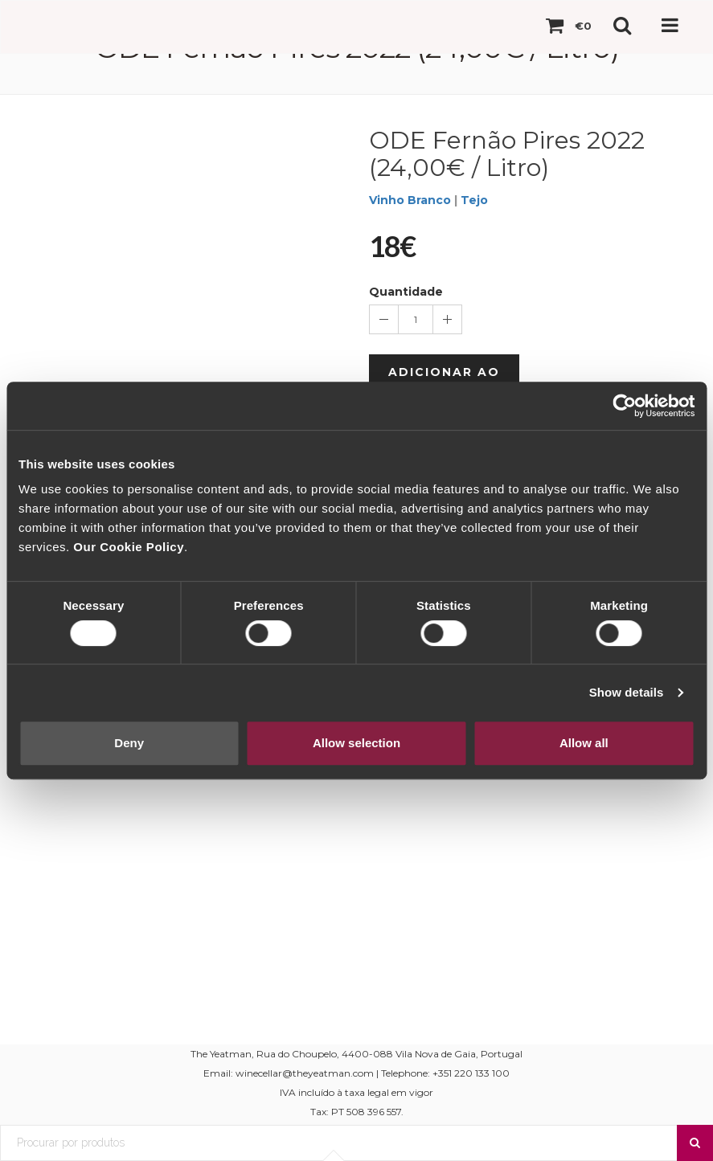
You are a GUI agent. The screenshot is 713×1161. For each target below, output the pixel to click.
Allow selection (356, 743)
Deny (129, 743)
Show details (626, 692)
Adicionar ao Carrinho (444, 379)
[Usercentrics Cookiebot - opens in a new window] (624, 406)
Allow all (584, 743)
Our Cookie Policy (128, 547)
